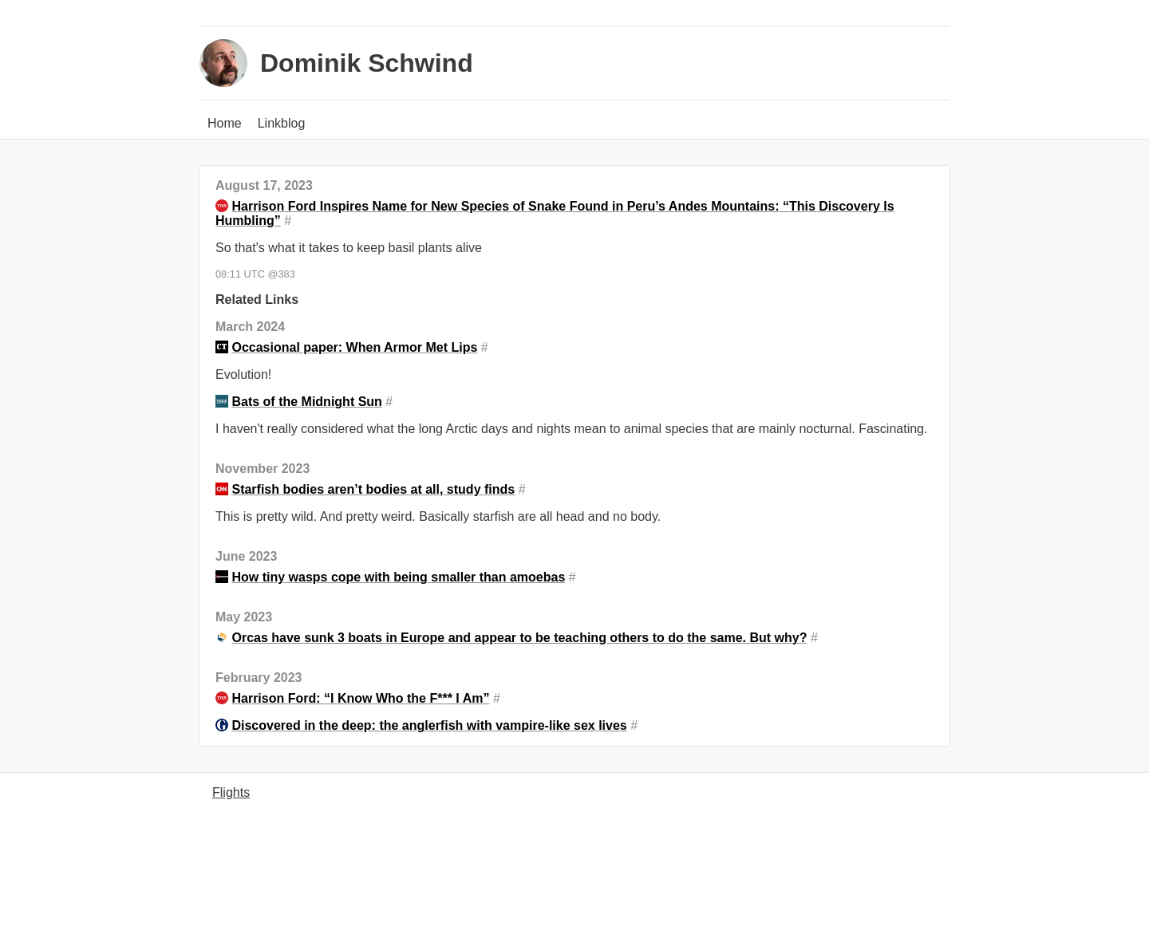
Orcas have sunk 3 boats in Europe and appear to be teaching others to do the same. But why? (519, 637)
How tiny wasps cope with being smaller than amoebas (398, 577)
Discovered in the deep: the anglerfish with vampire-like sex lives (428, 725)
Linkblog (282, 123)
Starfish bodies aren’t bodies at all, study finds (373, 489)
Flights (231, 792)
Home (224, 123)
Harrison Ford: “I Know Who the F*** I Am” (360, 698)
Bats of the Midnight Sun (306, 401)
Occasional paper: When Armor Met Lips (354, 347)
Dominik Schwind (366, 63)
